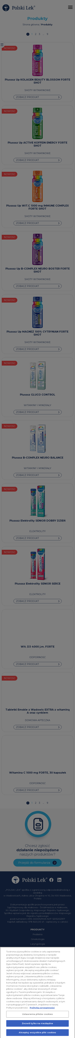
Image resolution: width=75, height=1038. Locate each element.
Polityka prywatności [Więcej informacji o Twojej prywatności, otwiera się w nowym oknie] (42, 1009)
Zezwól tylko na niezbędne (37, 1025)
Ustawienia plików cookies (37, 1015)
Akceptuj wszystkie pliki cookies (37, 1034)
